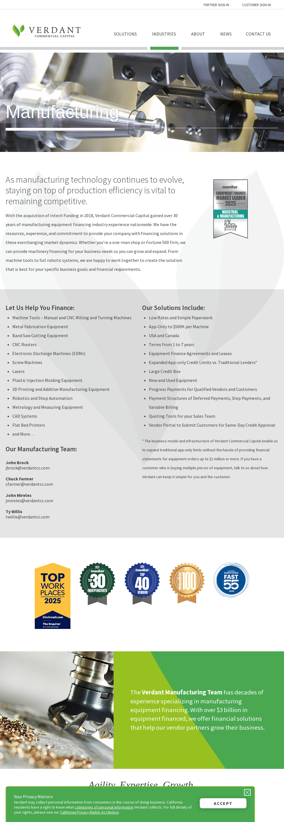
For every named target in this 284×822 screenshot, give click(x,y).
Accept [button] (223, 803)
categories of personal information (104, 807)
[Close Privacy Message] (247, 792)
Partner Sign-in (216, 5)
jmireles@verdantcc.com (29, 500)
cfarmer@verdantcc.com (29, 484)
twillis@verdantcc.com (28, 517)
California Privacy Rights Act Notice (89, 812)
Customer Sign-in (256, 5)
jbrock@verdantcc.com (28, 468)
